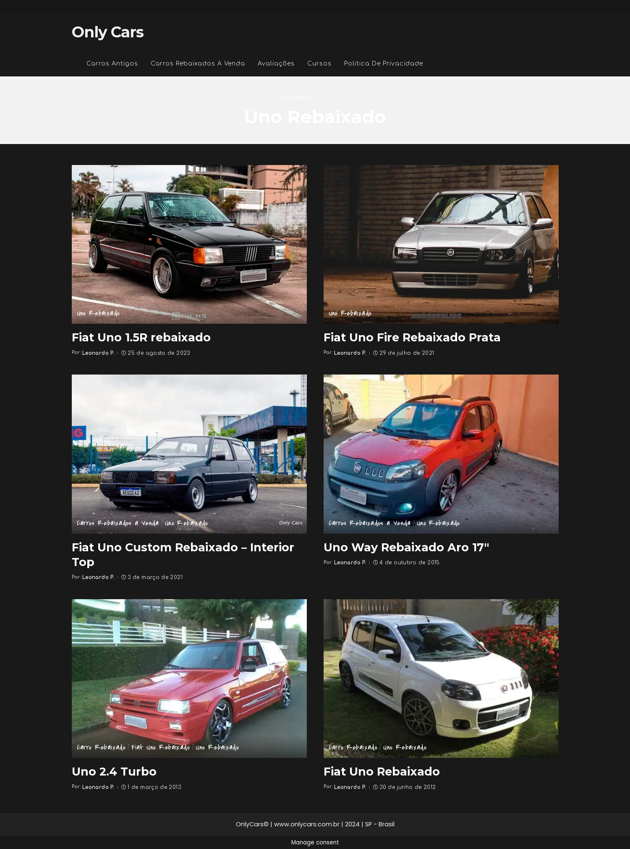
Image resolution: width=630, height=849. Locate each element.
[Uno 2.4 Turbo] (189, 678)
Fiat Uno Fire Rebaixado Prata (414, 337)
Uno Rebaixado (98, 313)
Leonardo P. (98, 352)
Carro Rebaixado (101, 747)
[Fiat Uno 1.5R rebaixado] (189, 244)
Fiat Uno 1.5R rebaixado (142, 337)
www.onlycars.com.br (307, 824)
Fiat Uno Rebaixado (160, 747)
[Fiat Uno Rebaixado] (441, 678)
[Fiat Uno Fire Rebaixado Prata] (441, 244)
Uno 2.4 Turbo (114, 771)
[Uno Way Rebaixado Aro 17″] (441, 454)
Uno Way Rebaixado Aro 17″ (407, 547)
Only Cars (108, 32)
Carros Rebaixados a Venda (118, 523)
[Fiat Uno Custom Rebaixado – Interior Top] (189, 454)
